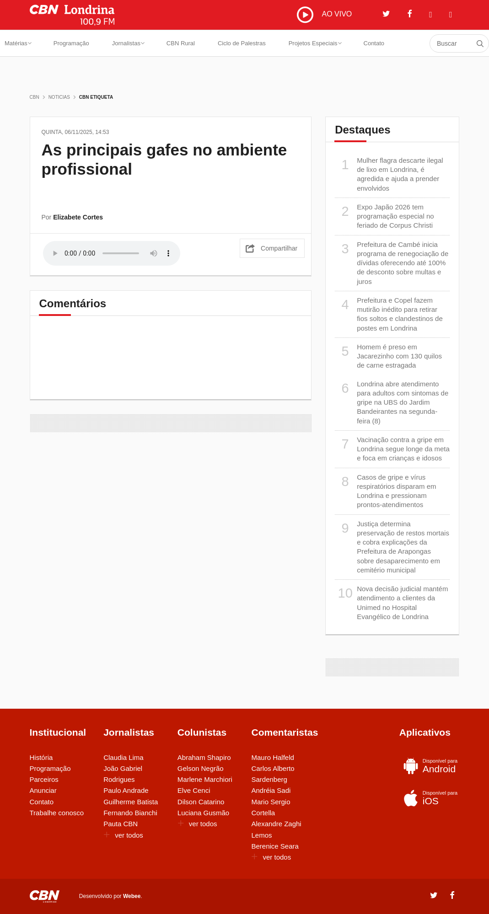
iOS (430, 798)
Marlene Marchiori (204, 779)
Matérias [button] (18, 43)
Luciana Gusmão (203, 813)
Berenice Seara (274, 846)
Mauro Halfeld (272, 757)
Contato (374, 43)
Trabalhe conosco (57, 813)
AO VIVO (324, 14)
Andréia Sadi (270, 790)
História (41, 757)
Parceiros (44, 779)
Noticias (59, 97)
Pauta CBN (120, 824)
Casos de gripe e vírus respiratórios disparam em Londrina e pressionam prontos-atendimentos (385, 491)
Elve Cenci (193, 790)
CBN (34, 97)
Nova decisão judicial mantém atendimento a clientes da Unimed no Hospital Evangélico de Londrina (391, 602)
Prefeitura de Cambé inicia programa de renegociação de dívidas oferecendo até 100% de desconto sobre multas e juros (391, 262)
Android (430, 766)
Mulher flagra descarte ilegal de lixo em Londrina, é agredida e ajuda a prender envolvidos (389, 174)
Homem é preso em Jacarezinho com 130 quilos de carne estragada (388, 355)
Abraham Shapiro (204, 757)
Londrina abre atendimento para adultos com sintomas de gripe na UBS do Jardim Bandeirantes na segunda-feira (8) (391, 402)
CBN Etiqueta (96, 97)
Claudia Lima (123, 757)
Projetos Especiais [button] (315, 43)
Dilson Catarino (201, 802)
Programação (71, 43)
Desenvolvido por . (110, 896)
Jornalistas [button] (128, 43)
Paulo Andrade (125, 790)
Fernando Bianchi (130, 813)
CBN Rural (181, 43)
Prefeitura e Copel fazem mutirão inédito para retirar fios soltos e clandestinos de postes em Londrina (389, 314)
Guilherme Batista (130, 802)
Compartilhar (279, 248)
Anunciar (43, 790)
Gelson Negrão (200, 768)
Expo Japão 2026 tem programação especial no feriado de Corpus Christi (384, 216)
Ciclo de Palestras (242, 43)
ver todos (123, 835)
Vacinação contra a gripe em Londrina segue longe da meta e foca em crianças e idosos (392, 448)
